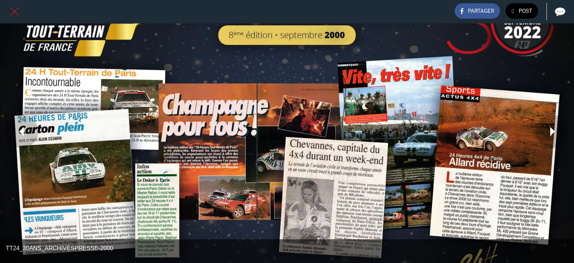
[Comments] (559, 11)
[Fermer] (14, 11)
